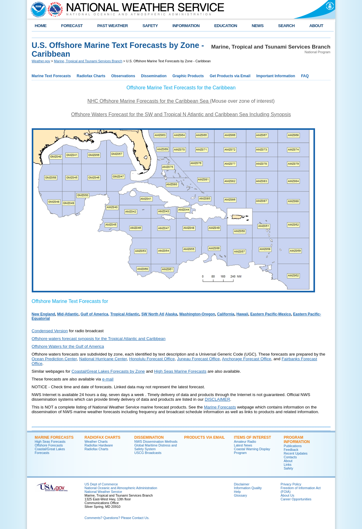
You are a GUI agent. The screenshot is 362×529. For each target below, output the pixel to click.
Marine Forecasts (220, 407)
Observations (123, 76)
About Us (287, 495)
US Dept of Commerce (101, 484)
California (225, 314)
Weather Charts (96, 441)
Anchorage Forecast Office (246, 359)
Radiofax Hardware (99, 445)
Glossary (240, 495)
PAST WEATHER (112, 25)
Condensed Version (50, 330)
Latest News (243, 445)
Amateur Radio (245, 441)
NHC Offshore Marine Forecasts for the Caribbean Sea (148, 101)
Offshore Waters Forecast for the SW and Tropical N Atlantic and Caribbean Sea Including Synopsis (181, 114)
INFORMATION (186, 25)
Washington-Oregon (197, 314)
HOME (41, 25)
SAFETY (150, 25)
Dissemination (154, 76)
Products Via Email (204, 437)
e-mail (107, 379)
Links (288, 464)
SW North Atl (152, 314)
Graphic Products (188, 76)
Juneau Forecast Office (198, 359)
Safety (288, 468)
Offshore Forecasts (49, 445)
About (288, 461)
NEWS (258, 25)
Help (237, 492)
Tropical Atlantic (124, 314)
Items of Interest (252, 437)
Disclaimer (242, 484)
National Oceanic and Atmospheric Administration (121, 488)
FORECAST (71, 25)
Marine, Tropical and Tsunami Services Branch (88, 61)
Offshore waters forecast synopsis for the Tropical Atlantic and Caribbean (99, 338)
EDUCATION (225, 25)
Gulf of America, (95, 314)
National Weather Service (103, 492)
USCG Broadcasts (148, 453)
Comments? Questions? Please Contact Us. (117, 518)
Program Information (297, 439)
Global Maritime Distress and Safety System (155, 447)
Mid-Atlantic (68, 314)
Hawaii (242, 314)
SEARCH (286, 25)
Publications (293, 446)
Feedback (291, 449)
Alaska (171, 314)
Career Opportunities (296, 499)
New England (43, 314)
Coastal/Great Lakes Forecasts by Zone (108, 371)
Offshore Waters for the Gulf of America (68, 346)
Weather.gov (41, 61)
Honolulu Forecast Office (152, 359)
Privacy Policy (291, 484)
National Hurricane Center (103, 359)
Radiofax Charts (91, 76)
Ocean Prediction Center (54, 359)
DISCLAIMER (217, 399)
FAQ (305, 76)
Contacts (290, 457)
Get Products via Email (230, 76)
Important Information (275, 76)
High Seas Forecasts (50, 441)
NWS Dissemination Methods (156, 441)
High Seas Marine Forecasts (180, 371)
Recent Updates (296, 453)
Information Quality (248, 488)
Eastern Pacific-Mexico (270, 314)
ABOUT (316, 25)
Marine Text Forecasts (51, 76)
